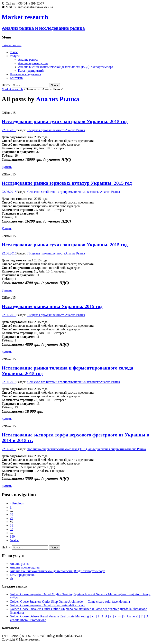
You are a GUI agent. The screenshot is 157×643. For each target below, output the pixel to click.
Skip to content (11, 45)
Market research (12, 89)
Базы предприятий (31, 70)
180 (12, 536)
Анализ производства (33, 63)
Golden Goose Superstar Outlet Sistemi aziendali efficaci (47, 605)
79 (11, 518)
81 (11, 525)
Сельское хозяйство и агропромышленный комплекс (63, 191)
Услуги (15, 56)
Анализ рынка (28, 59)
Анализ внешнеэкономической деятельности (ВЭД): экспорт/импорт (65, 67)
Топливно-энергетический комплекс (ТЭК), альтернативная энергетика (76, 449)
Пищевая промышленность (46, 130)
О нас (14, 52)
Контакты (16, 78)
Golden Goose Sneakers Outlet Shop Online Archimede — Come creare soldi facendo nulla (70, 601)
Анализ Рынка (57, 99)
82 (11, 529)
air (11, 578)
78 (11, 514)
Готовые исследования (25, 74)
